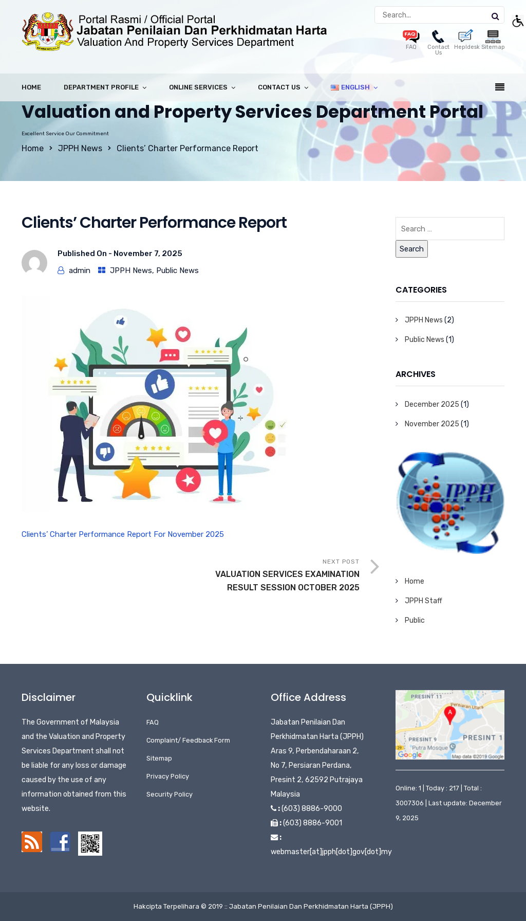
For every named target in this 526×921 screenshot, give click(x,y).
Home (31, 87)
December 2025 (432, 404)
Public (415, 620)
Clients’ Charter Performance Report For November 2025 (123, 534)
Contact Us (438, 44)
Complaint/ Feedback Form (188, 740)
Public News (177, 270)
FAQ (152, 722)
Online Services (198, 87)
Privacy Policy (167, 776)
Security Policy (169, 794)
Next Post (280, 576)
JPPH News (80, 148)
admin (79, 270)
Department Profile (101, 87)
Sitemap (159, 758)
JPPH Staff (423, 601)
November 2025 (432, 424)
